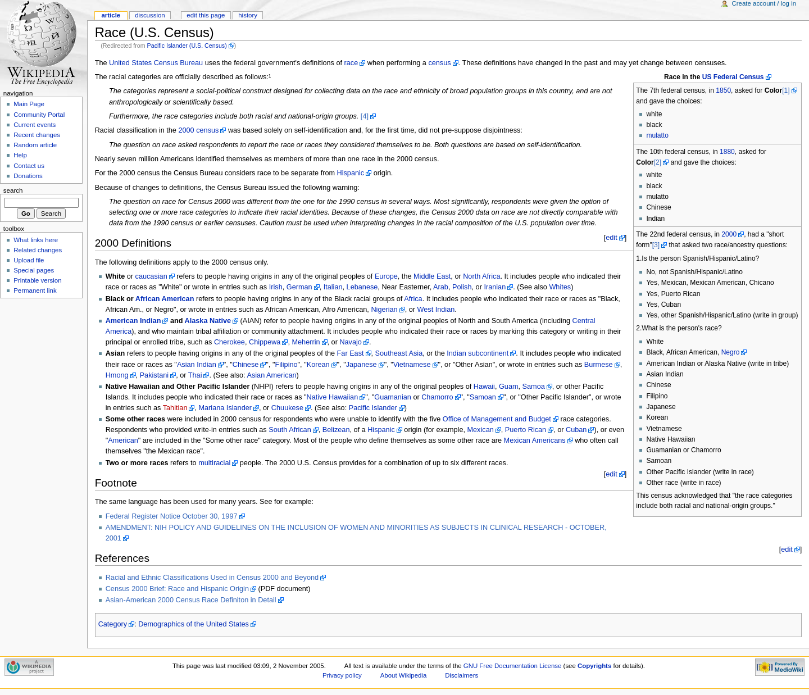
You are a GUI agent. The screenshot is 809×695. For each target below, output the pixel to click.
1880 (727, 152)
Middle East (432, 276)
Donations (28, 175)
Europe (386, 276)
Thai (195, 375)
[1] (785, 90)
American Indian (133, 321)
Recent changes (36, 134)
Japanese (361, 365)
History (247, 15)
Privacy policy (342, 675)
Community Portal (39, 114)
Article (110, 15)
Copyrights (594, 665)
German (299, 287)
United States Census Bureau (156, 63)
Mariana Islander (225, 408)
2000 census (198, 130)
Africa (413, 299)
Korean (318, 365)
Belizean (336, 430)
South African (290, 430)
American (123, 440)
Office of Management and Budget (497, 419)
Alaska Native (208, 321)
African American (164, 299)
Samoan (483, 397)
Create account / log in (763, 3)
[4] (365, 116)
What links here (35, 240)
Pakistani (154, 375)
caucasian (151, 276)
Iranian (495, 287)
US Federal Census (733, 77)
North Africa (481, 276)
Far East (350, 353)
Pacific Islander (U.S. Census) (187, 45)
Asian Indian (196, 365)
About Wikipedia (403, 675)
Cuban (576, 430)
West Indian (436, 310)
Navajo (350, 342)
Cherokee (229, 342)
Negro (730, 352)
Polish (462, 287)
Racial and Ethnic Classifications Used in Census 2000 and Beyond (212, 578)
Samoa (533, 386)
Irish (276, 287)
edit (611, 238)
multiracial (214, 463)
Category (112, 624)
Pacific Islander (373, 408)
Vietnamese (412, 365)
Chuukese (287, 408)
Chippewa (264, 342)
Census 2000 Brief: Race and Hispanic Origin (177, 589)
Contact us (28, 165)
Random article (35, 145)
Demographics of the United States (193, 624)
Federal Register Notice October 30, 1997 (172, 516)
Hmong (117, 375)
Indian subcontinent (477, 353)
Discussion (150, 15)
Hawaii (484, 386)
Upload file (28, 260)
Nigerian (384, 310)
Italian (333, 287)
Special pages (33, 270)
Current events (34, 124)
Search (13, 190)
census (439, 63)
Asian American (271, 375)
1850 (723, 90)
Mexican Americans (535, 440)
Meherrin (306, 342)
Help (20, 155)
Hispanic (351, 173)
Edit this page (206, 15)
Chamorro (437, 397)
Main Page (28, 104)
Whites (560, 287)
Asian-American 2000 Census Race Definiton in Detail (191, 600)
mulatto (657, 135)
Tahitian (175, 408)
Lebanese (362, 287)
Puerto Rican (525, 430)
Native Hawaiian (332, 397)
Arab (440, 287)
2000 (729, 234)
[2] (657, 162)
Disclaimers (461, 675)
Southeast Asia (399, 353)
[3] (656, 245)
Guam (509, 386)
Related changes (37, 250)
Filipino (286, 365)
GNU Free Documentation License (512, 665)
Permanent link (34, 290)
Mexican (480, 430)
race (351, 63)
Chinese (246, 365)
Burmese (598, 365)
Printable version (37, 280)
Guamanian (392, 397)
